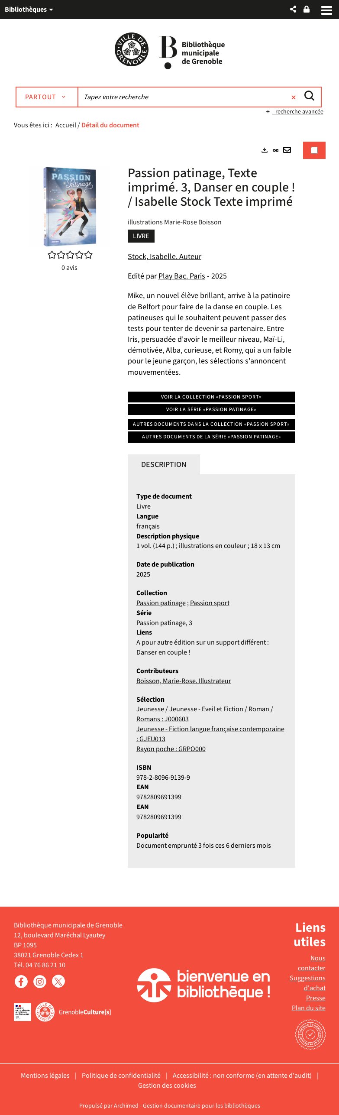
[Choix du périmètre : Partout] (47, 97)
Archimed (126, 1106)
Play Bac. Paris (181, 276)
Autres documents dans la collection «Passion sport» (211, 424)
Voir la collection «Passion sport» (211, 397)
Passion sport (209, 603)
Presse (316, 998)
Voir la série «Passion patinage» (211, 409)
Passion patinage (161, 603)
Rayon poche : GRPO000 (171, 749)
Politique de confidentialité (121, 1076)
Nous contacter (312, 963)
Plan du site (309, 1008)
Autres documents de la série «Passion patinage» (211, 437)
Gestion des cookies (167, 1085)
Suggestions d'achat (308, 983)
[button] (293, 9)
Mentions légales (45, 1076)
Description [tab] (164, 464)
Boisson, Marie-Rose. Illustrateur (183, 681)
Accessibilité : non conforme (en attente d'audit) (242, 1076)
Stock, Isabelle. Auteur (164, 256)
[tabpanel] (170, 512)
